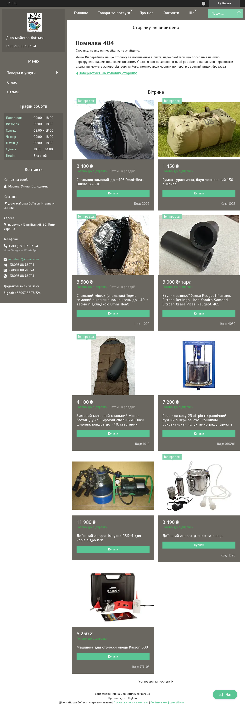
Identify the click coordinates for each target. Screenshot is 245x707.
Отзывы (13, 92)
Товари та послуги (114, 13)
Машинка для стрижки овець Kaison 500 (112, 647)
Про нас (146, 13)
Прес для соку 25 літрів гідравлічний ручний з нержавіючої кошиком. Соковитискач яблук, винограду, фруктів (197, 420)
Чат (225, 694)
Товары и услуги (21, 72)
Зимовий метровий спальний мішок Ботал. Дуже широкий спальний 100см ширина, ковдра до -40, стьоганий (110, 420)
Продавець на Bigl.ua (122, 698)
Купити (113, 193)
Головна (81, 13)
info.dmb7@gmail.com (23, 259)
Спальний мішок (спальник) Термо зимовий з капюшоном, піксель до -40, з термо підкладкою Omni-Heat (112, 299)
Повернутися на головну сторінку (108, 73)
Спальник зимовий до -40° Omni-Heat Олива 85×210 (110, 182)
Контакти (171, 13)
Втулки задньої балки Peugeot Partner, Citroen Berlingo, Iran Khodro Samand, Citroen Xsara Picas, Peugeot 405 (197, 299)
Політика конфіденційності (168, 702)
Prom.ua (144, 693)
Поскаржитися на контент (131, 702)
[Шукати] (238, 13)
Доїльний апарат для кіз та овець (192, 536)
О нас (12, 82)
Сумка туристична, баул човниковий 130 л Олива (197, 182)
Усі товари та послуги (154, 681)
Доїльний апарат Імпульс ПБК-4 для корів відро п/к (109, 538)
